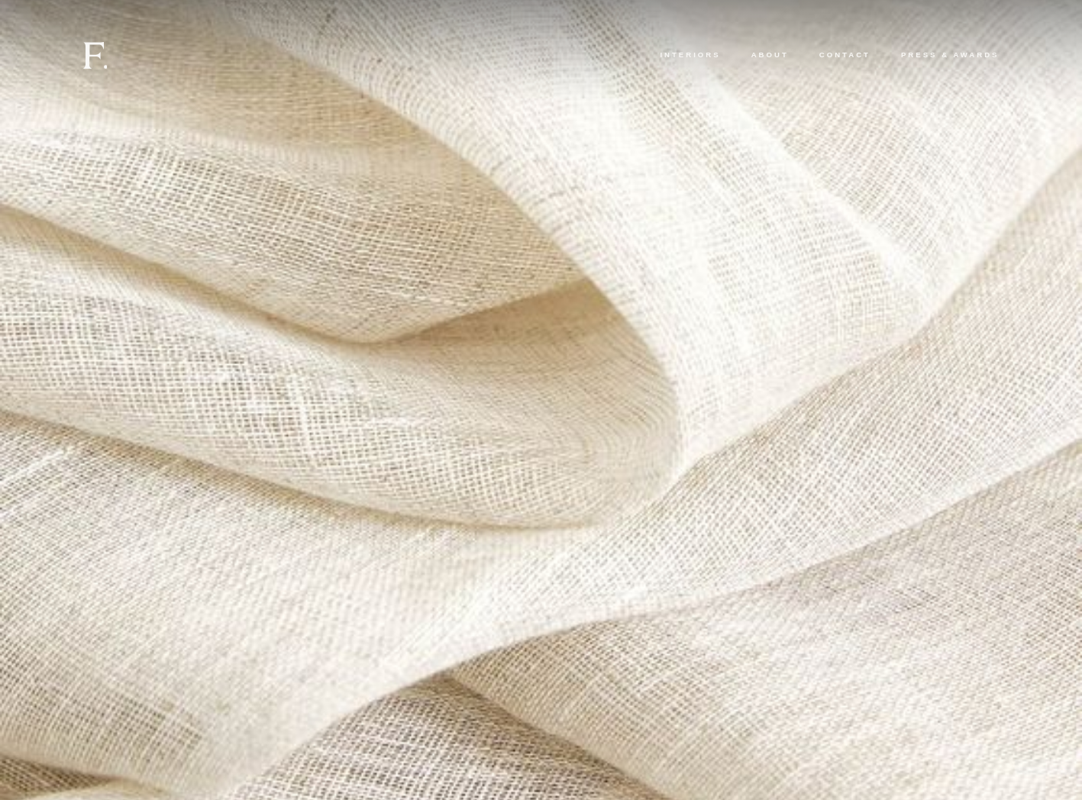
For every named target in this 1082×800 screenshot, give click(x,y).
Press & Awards (950, 54)
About (770, 54)
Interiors (690, 54)
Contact (844, 54)
